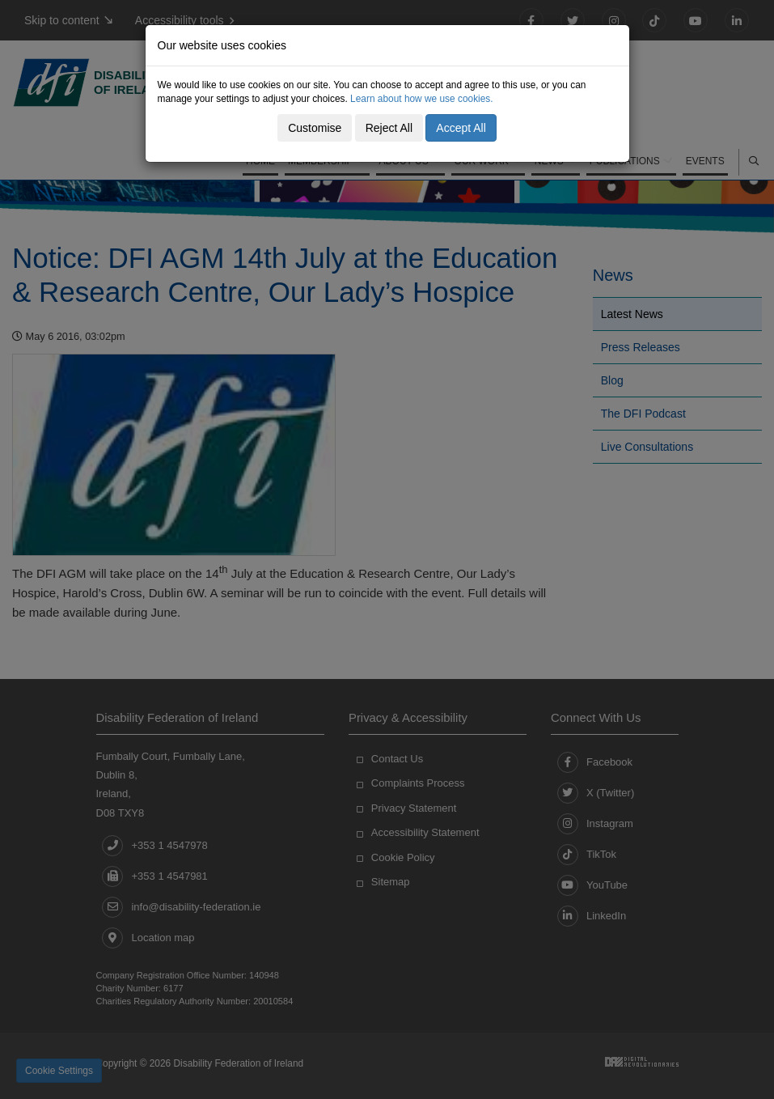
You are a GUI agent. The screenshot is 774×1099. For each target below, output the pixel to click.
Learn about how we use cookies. (421, 98)
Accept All (460, 127)
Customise (314, 127)
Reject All (389, 127)
